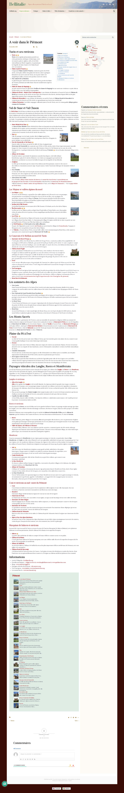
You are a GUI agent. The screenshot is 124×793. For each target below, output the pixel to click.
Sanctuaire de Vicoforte (19, 505)
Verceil (14, 337)
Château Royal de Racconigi (20, 549)
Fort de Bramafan (35, 181)
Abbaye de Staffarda (18, 543)
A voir (36, 46)
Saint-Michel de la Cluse (19, 124)
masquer (65, 53)
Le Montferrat (22, 631)
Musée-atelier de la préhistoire (33, 183)
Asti (13, 447)
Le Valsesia (22, 662)
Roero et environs (18, 403)
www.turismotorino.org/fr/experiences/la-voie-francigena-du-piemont (45, 276)
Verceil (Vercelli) (23, 692)
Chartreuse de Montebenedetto (61, 181)
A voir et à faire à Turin (92, 124)
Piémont (17, 37)
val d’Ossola (37, 226)
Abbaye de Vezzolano (18, 467)
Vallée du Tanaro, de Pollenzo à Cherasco (24, 425)
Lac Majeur (15, 192)
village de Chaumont (57, 183)
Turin (20, 585)
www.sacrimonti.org (29, 570)
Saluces (14, 533)
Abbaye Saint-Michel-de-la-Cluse (27, 591)
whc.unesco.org (36, 566)
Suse (13, 134)
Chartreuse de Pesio (18, 496)
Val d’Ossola (17, 224)
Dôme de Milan (90, 117)
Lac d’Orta (15, 216)
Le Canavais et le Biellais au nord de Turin (33, 235)
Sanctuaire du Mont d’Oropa (20, 239)
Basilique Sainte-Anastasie (94, 110)
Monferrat (14, 435)
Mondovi (15, 492)
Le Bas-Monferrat (17, 461)
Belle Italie (86, 147)
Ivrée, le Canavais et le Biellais (26, 697)
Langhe (59, 369)
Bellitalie (17, 4)
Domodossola (63, 226)
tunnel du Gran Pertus (49, 179)
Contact (70, 780)
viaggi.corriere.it (30, 562)
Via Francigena (16, 268)
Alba (20, 650)
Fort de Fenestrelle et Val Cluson (22, 142)
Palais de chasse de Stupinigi (20, 86)
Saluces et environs (24, 674)
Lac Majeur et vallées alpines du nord (31, 189)
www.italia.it (25, 568)
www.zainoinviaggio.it (23, 564)
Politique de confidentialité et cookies (60, 780)
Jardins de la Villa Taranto (19, 204)
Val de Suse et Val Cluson (25, 603)
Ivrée (13, 260)
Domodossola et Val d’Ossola (26, 656)
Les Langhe (22, 626)
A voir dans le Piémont (25, 579)
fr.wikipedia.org (28, 560)
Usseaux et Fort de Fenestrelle (26, 680)
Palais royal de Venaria (19, 69)
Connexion (17, 748)
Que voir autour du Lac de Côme (96, 132)
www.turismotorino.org (37, 568)
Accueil (11, 37)
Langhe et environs (19, 379)
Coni (13, 486)
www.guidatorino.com (59, 562)
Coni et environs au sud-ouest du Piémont (34, 482)
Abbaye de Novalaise (18, 154)
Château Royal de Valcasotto (20, 511)
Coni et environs (23, 620)
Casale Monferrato (24, 685)
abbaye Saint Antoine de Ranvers (31, 179)
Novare (21, 703)
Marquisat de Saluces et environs (28, 525)
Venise (12, 721)
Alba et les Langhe (17, 382)
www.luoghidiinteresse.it (43, 562)
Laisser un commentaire (73, 46)
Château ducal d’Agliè (18, 249)
